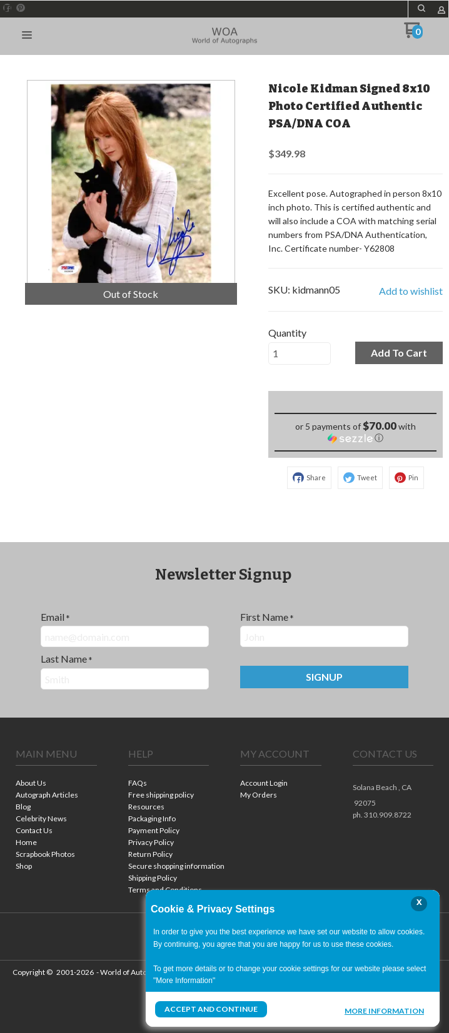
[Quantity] (299, 353)
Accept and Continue (210, 1009)
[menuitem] (56, 784)
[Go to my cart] (413, 34)
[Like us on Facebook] (7, 8)
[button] (421, 8)
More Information (384, 1010)
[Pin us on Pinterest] (21, 8)
